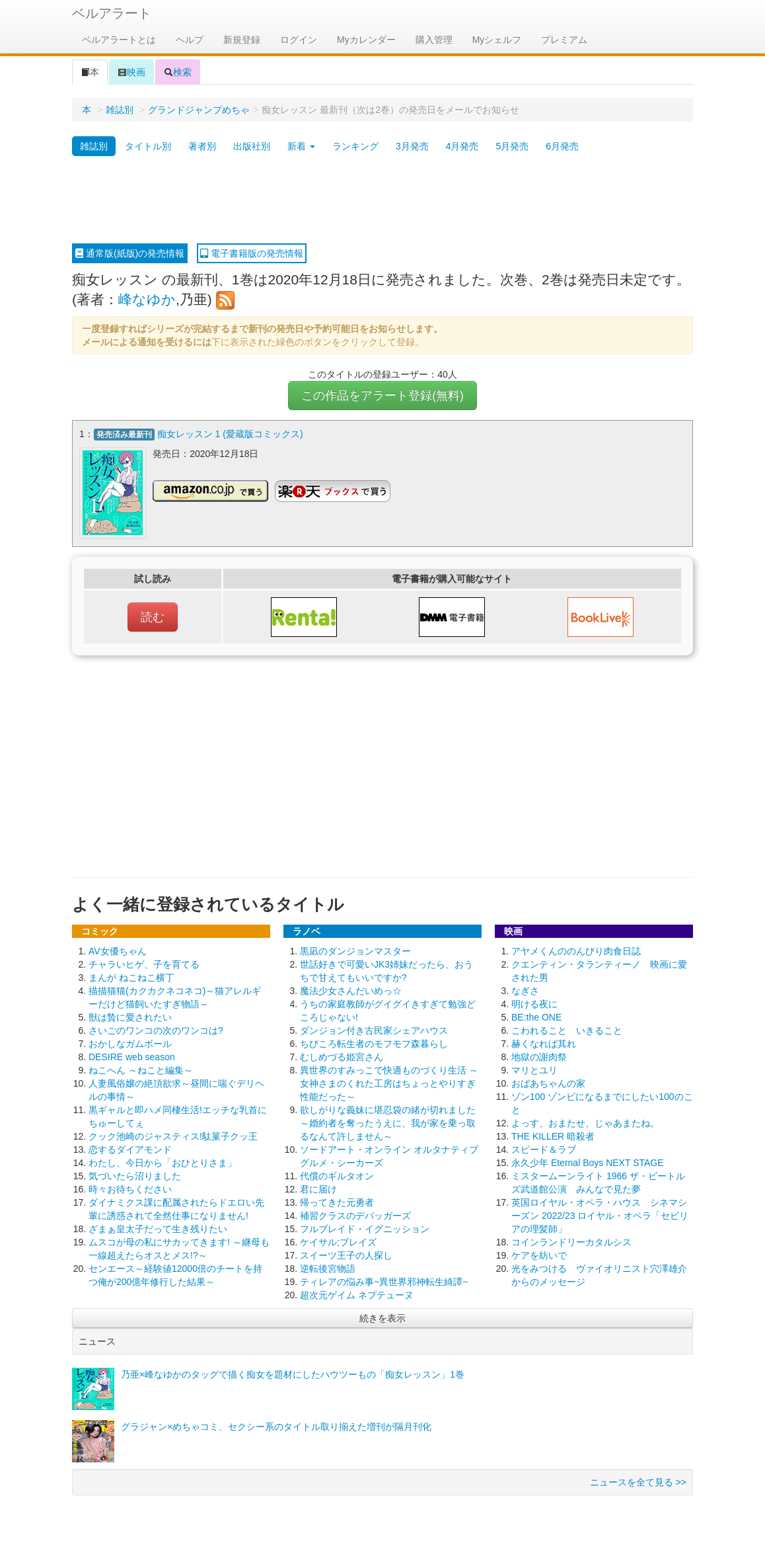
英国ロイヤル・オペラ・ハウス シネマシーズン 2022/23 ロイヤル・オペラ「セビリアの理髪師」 (599, 1214)
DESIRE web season (132, 1055)
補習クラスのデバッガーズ (355, 1214)
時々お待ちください (130, 1188)
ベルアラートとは (119, 39)
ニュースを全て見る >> (638, 1481)
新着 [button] (301, 146)
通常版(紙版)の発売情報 (129, 253)
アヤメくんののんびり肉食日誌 (576, 949)
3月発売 (412, 146)
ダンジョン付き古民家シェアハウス (374, 1029)
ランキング (355, 146)
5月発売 (511, 146)
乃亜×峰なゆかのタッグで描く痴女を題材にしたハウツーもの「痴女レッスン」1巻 (292, 1373)
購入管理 (434, 39)
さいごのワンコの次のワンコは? (156, 1029)
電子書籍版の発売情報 (251, 253)
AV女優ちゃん (118, 949)
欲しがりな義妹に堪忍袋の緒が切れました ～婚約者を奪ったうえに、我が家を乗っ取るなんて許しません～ (388, 1121)
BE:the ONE (536, 1016)
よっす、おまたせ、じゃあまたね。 (585, 1121)
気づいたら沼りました (135, 1174)
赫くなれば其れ (543, 1042)
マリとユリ (534, 1069)
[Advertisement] (382, 200)
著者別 (202, 146)
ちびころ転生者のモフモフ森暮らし (374, 1042)
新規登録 (241, 39)
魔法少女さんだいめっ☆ (351, 989)
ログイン (298, 39)
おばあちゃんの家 (548, 1082)
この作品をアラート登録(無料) (382, 395)
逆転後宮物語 (327, 1267)
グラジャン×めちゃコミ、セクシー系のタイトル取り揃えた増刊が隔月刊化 (276, 1425)
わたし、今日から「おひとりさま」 (163, 1161)
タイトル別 (148, 146)
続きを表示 (382, 1317)
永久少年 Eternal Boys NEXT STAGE (587, 1161)
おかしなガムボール (130, 1042)
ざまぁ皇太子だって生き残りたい (158, 1227)
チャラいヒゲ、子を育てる (144, 963)
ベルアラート (111, 13)
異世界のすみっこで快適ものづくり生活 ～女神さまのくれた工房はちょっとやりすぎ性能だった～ (389, 1082)
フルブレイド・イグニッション (364, 1227)
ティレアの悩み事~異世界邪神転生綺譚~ (384, 1280)
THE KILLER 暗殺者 (553, 1135)
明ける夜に (534, 1002)
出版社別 (251, 146)
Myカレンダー (366, 39)
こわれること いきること (566, 1029)
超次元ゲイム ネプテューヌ (357, 1293)
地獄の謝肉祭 (539, 1055)
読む (152, 615)
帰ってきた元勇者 (337, 1201)
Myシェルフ (497, 39)
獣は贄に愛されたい (130, 1016)
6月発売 (562, 146)
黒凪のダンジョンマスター (355, 949)
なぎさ (525, 989)
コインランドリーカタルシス (571, 1240)
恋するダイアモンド (130, 1148)
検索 (178, 72)
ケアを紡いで (539, 1254)
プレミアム (564, 39)
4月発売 (462, 146)
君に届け (318, 1188)
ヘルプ (189, 39)
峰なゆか (147, 299)
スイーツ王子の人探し (346, 1254)
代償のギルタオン (337, 1174)
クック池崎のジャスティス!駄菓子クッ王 (173, 1135)
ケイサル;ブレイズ (338, 1240)
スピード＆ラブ (543, 1148)
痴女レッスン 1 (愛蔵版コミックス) (230, 434)
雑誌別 (119, 110)
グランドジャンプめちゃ (199, 110)
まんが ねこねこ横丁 (131, 976)
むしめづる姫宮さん (341, 1055)
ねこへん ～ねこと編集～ (141, 1069)
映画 (131, 72)
